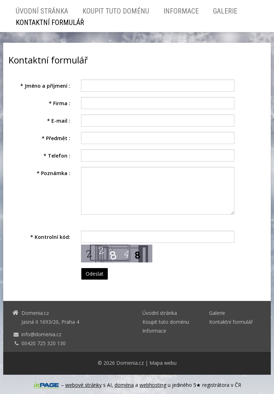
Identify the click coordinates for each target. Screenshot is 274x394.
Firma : (59, 103)
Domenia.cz (130, 362)
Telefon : (57, 155)
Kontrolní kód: (50, 237)
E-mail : (58, 120)
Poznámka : (53, 173)
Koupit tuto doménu (115, 11)
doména (124, 385)
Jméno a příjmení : (45, 85)
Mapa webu (163, 362)
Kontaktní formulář (50, 22)
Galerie (225, 11)
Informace (181, 11)
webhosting (152, 385)
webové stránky (83, 385)
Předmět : (56, 138)
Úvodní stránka (42, 11)
